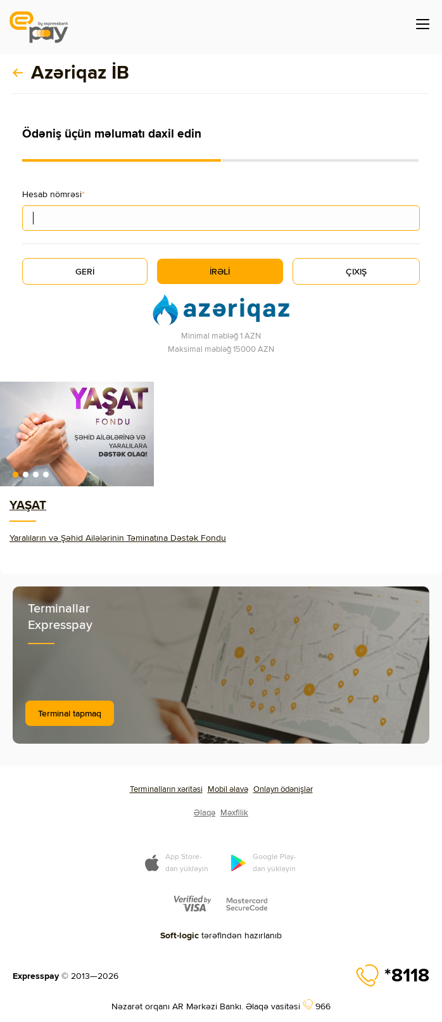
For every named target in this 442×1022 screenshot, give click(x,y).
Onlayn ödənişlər (283, 788)
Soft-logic (179, 935)
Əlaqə (204, 812)
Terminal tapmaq (69, 713)
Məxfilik (234, 812)
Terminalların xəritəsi (166, 788)
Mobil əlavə (228, 788)
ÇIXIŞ (356, 271)
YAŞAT (27, 505)
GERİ (84, 271)
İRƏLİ (220, 271)
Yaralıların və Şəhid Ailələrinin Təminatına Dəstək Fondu (117, 537)
